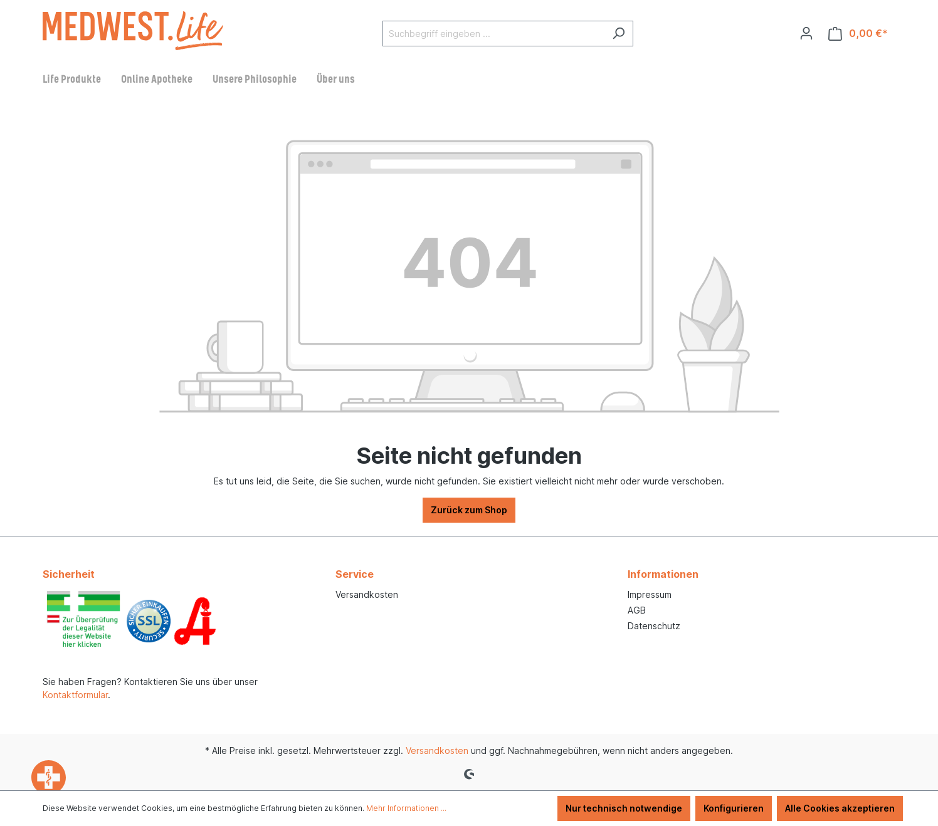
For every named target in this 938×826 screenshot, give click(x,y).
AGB (637, 610)
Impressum (650, 594)
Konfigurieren (734, 808)
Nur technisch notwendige (624, 808)
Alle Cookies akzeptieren (840, 808)
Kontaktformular (75, 694)
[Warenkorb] (858, 33)
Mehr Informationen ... (406, 808)
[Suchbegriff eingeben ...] (493, 33)
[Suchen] (618, 33)
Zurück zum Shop (469, 509)
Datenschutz (654, 625)
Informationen (663, 574)
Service (354, 574)
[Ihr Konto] (806, 33)
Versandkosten (366, 594)
